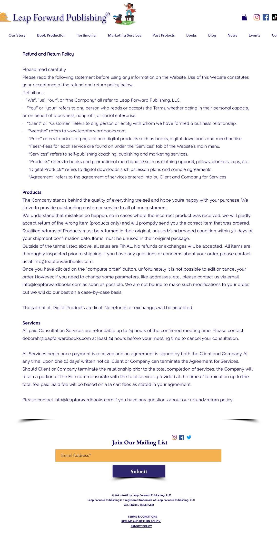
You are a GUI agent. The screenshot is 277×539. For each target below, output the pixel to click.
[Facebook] (266, 17)
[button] (244, 17)
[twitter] (189, 437)
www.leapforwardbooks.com (96, 131)
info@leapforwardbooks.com (63, 261)
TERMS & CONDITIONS (142, 516)
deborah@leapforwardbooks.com (56, 338)
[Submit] (139, 471)
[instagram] (257, 17)
